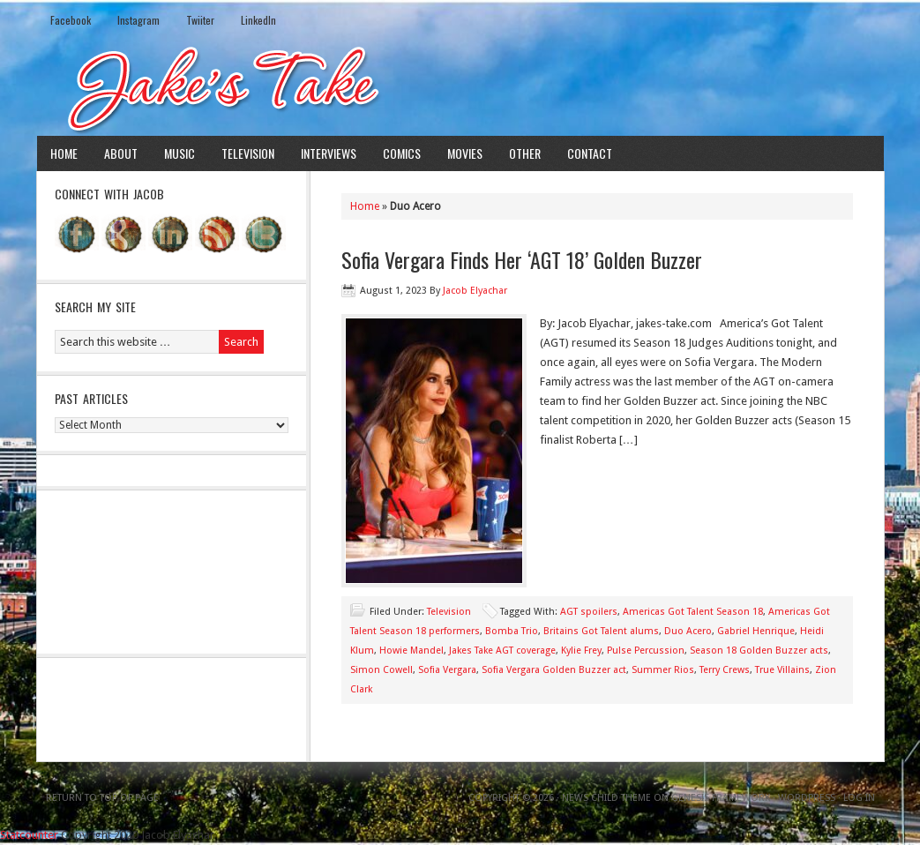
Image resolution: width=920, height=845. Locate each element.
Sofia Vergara (447, 670)
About (121, 153)
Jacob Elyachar (475, 290)
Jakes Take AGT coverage (502, 650)
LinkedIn (258, 19)
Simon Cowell (381, 670)
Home (64, 153)
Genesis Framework (720, 798)
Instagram (138, 19)
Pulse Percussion (645, 650)
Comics (402, 153)
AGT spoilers (588, 611)
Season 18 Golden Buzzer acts (759, 650)
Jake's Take (460, 87)
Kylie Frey (581, 650)
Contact (589, 153)
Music (179, 153)
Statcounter (29, 834)
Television (247, 153)
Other (525, 153)
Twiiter (200, 19)
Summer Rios (663, 670)
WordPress (806, 798)
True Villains (782, 670)
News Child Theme (606, 798)
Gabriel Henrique (756, 631)
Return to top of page (102, 798)
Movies (464, 153)
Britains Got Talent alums (601, 631)
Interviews (328, 153)
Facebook (70, 19)
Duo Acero (688, 631)
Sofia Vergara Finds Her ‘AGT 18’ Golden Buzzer (521, 259)
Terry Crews (724, 670)
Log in (859, 798)
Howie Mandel (411, 650)
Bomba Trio (511, 631)
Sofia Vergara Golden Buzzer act (554, 670)
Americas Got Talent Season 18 (693, 611)
